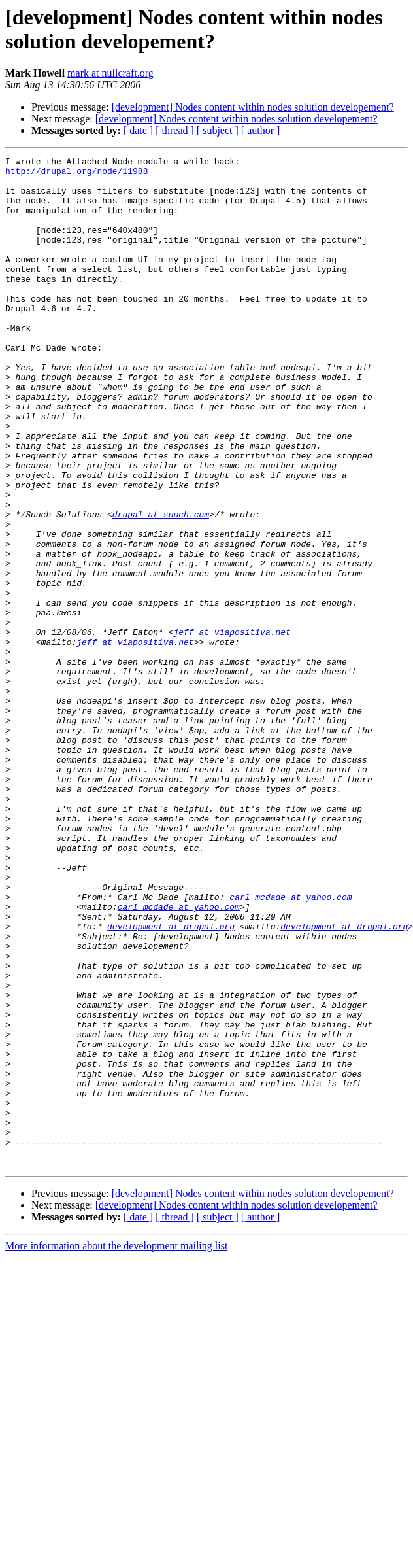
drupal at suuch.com (160, 587)
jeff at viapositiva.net (231, 728)
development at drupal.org (171, 1081)
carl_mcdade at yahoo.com (290, 1046)
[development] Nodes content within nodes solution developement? (253, 106)
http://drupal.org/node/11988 (76, 175)
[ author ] (260, 130)
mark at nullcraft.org (110, 72)
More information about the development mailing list (116, 1447)
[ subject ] (218, 130)
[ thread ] (175, 130)
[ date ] (138, 130)
